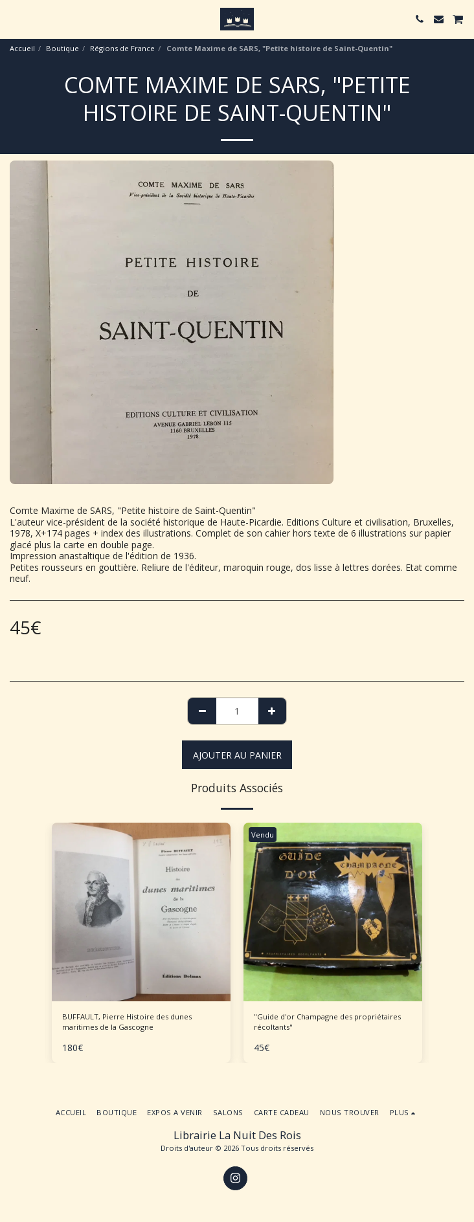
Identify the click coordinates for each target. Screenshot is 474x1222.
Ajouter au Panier (237, 755)
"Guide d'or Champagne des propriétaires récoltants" (327, 1022)
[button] (14, 18)
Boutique (62, 48)
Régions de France (122, 48)
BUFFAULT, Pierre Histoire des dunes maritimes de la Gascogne (127, 1022)
